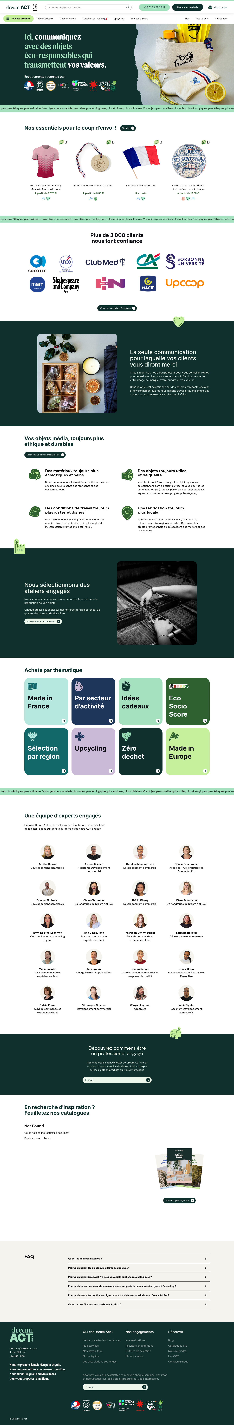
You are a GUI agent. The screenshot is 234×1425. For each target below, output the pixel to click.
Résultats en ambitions (139, 1345)
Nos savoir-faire (93, 1351)
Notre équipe (91, 1356)
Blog (171, 1340)
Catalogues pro (177, 1345)
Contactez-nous (178, 1361)
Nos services (91, 1345)
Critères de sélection (138, 1351)
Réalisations (221, 18)
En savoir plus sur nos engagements (43, 455)
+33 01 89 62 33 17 (154, 7)
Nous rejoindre (177, 1351)
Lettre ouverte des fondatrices (102, 1340)
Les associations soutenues (100, 1361)
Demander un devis (187, 7)
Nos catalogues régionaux (177, 1200)
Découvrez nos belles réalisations (115, 308)
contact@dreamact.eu (23, 1348)
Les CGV (173, 1356)
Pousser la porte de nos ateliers (41, 621)
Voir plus (126, 128)
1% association (134, 1356)
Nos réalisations (135, 1340)
